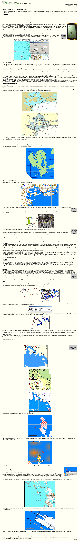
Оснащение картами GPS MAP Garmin (12, 3)
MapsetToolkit (7, 2)
